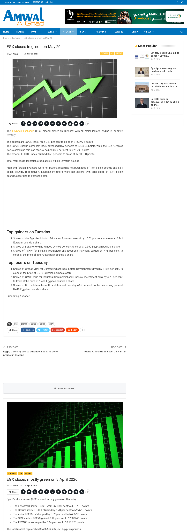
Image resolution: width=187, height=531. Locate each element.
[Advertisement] (65, 203)
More (163, 31)
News (83, 31)
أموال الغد (49, 2)
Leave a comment (64, 388)
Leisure (119, 31)
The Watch (100, 31)
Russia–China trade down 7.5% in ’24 (105, 351)
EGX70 (51, 324)
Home (6, 31)
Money (34, 31)
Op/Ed (135, 31)
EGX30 (33, 324)
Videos (147, 31)
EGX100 (24, 324)
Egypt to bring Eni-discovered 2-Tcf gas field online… (165, 102)
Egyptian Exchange (23, 131)
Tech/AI (50, 31)
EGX (112, 53)
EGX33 (42, 324)
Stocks (67, 31)
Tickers (20, 31)
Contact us (38, 2)
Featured (104, 53)
